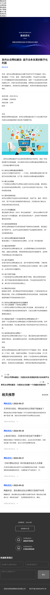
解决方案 (3, 12)
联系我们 (3, 16)
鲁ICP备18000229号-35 (37, 589)
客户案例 (3, 9)
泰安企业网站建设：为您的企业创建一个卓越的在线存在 (23, 385)
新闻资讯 (3, 14)
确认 (43, 574)
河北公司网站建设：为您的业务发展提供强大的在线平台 (26, 377)
